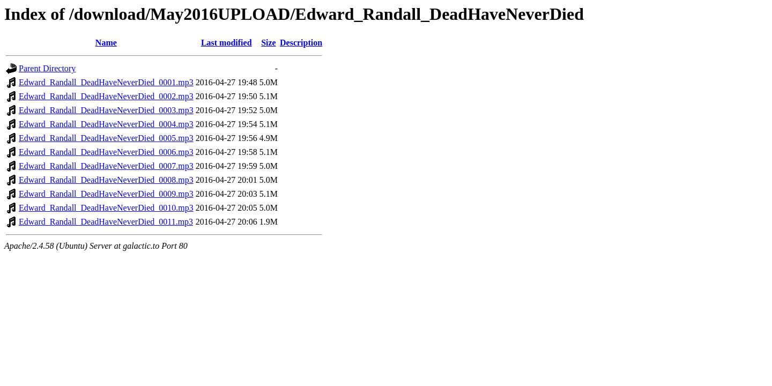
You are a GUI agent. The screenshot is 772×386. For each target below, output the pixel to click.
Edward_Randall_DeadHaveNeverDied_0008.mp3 (106, 179)
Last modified (226, 42)
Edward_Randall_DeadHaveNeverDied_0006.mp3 (106, 152)
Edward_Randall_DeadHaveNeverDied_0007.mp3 (106, 165)
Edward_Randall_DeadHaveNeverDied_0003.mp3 (106, 110)
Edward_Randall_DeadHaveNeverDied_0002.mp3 (106, 96)
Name (106, 42)
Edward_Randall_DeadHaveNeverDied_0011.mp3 (106, 221)
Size (268, 42)
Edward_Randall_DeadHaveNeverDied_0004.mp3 (106, 124)
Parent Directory (47, 68)
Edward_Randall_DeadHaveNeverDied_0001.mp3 (106, 82)
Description (301, 42)
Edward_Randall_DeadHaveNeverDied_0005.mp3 (106, 138)
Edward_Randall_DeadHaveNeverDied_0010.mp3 (106, 207)
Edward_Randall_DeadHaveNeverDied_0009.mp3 (106, 193)
